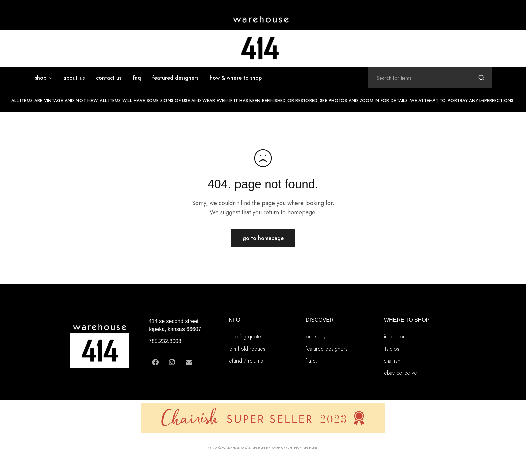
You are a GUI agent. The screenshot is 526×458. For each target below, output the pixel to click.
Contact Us (108, 78)
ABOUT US (74, 78)
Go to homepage (263, 238)
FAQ (137, 78)
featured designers (175, 78)
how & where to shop (236, 78)
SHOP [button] (44, 78)
